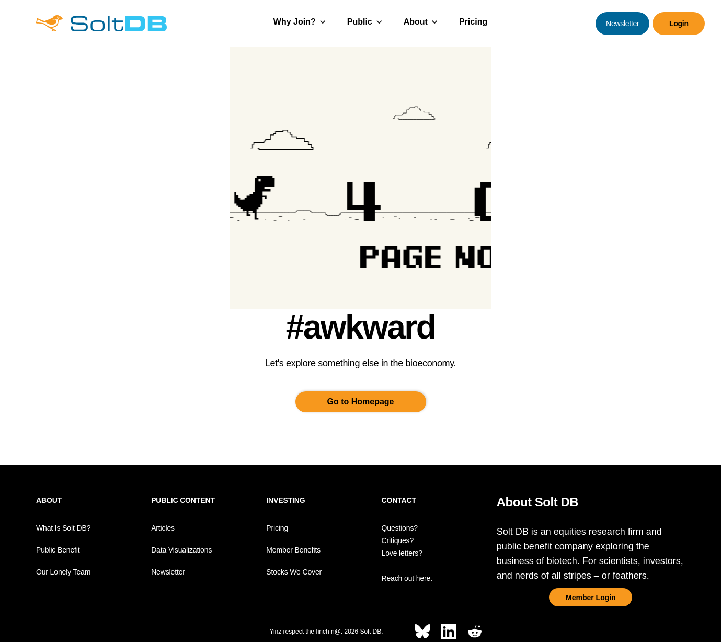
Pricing (473, 21)
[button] (300, 23)
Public (359, 21)
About (416, 21)
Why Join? (294, 21)
